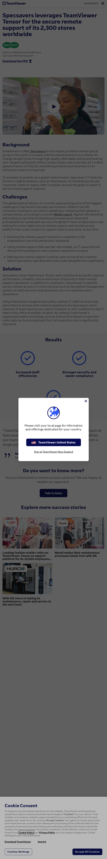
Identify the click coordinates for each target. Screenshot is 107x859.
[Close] (85, 401)
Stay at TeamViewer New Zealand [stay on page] (53, 451)
